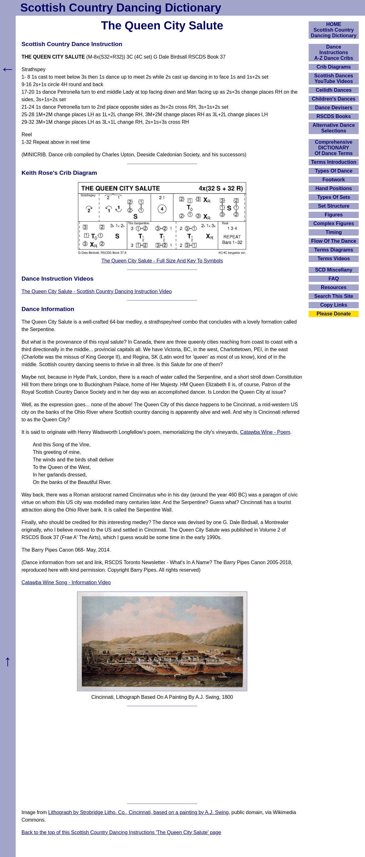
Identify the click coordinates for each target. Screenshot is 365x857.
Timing (334, 232)
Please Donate (333, 313)
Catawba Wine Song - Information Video (66, 582)
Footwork (333, 179)
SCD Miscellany (333, 270)
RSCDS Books (333, 116)
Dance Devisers (333, 107)
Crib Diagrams (333, 67)
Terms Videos (333, 258)
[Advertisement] (162, 755)
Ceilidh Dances (334, 90)
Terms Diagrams (333, 249)
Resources (334, 287)
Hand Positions (334, 188)
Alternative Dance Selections (333, 127)
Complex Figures (333, 223)
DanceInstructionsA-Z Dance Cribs (333, 52)
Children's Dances (334, 98)
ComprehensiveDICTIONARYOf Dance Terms (334, 147)
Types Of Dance (333, 171)
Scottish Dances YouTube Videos (333, 78)
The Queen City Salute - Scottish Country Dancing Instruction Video (97, 291)
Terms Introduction (334, 162)
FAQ (334, 278)
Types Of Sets (333, 197)
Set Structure (333, 206)
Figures (334, 214)
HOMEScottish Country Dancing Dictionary (334, 30)
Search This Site (333, 296)
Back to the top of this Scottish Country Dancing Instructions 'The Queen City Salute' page (121, 832)
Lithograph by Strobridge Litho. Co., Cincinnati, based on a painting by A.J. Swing (138, 812)
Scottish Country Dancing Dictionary (120, 7)
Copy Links (333, 305)
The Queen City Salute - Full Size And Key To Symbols (162, 260)
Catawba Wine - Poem (265, 432)
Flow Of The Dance (333, 241)
